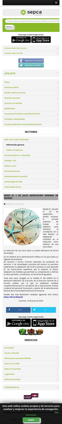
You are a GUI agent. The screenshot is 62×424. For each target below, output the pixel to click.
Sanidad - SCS (10, 160)
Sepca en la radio (11, 363)
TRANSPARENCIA (11, 387)
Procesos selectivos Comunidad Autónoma (23, 124)
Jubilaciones (9, 108)
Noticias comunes (12, 98)
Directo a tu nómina (13, 103)
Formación (9, 348)
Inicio (6, 82)
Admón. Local (10, 166)
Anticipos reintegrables (14, 119)
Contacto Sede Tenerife (13, 53)
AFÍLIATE (9, 73)
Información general (15, 145)
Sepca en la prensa (12, 369)
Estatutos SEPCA (11, 87)
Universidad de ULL (12, 187)
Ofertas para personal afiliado (17, 358)
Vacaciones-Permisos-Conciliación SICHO (22, 114)
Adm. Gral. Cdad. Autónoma (16, 139)
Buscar (9, 27)
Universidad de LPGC (13, 181)
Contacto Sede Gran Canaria (15, 48)
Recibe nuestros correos (15, 92)
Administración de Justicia (16, 176)
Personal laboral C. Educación (17, 155)
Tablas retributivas (14, 150)
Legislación (9, 374)
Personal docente (12, 171)
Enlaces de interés (12, 379)
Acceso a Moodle (11, 353)
